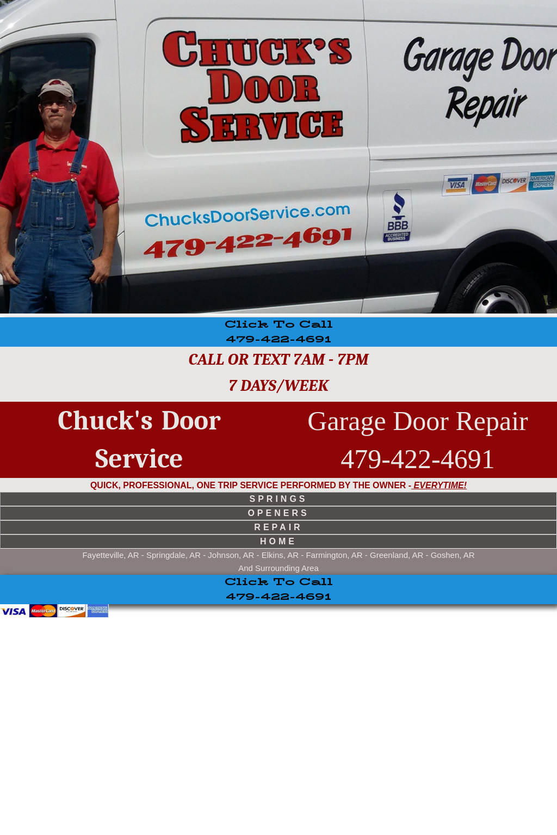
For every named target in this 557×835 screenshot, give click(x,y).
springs (278, 499)
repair (278, 527)
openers (278, 513)
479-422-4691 (279, 332)
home (278, 541)
